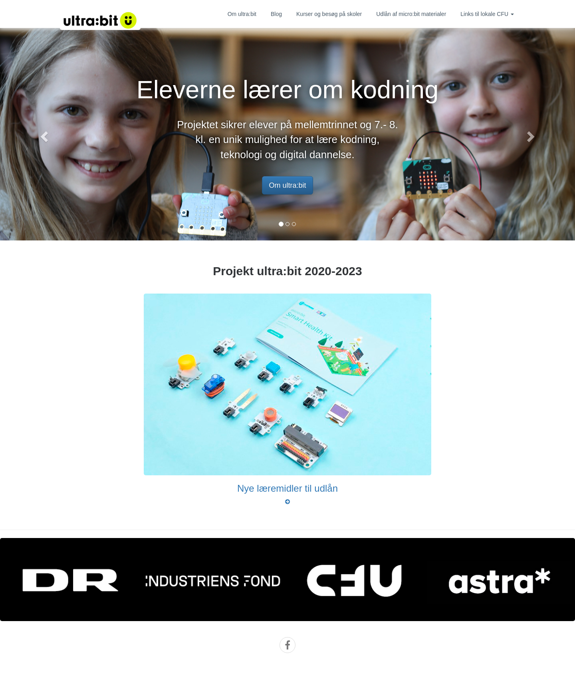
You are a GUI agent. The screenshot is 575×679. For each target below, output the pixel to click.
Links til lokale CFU (487, 14)
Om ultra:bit (242, 14)
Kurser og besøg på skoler (329, 14)
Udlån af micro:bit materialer (411, 14)
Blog (276, 14)
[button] (43, 134)
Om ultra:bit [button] (287, 185)
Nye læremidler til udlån (287, 488)
